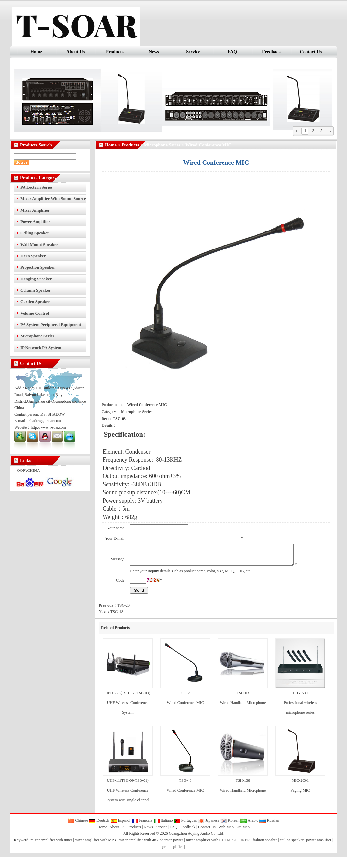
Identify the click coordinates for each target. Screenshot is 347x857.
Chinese (78, 824)
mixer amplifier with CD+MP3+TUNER (218, 844)
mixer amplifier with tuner (51, 844)
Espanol (120, 824)
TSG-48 (111, 615)
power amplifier (318, 844)
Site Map (242, 831)
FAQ (232, 51)
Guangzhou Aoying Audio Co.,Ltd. (196, 837)
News (154, 51)
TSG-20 (114, 609)
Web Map (226, 831)
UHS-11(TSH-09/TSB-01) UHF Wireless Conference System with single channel (127, 794)
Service (193, 51)
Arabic (249, 824)
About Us (75, 51)
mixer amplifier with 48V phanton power (151, 844)
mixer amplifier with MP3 (95, 844)
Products (114, 51)
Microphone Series (162, 145)
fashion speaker (265, 844)
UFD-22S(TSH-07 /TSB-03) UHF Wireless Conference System (127, 706)
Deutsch (99, 824)
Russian (269, 824)
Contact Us (311, 51)
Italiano (163, 824)
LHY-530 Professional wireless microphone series (300, 706)
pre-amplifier (172, 850)
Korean (229, 824)
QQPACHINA (28, 470)
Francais (141, 824)
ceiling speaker (291, 844)
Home (36, 51)
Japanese (208, 824)
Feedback (271, 51)
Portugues (185, 824)
